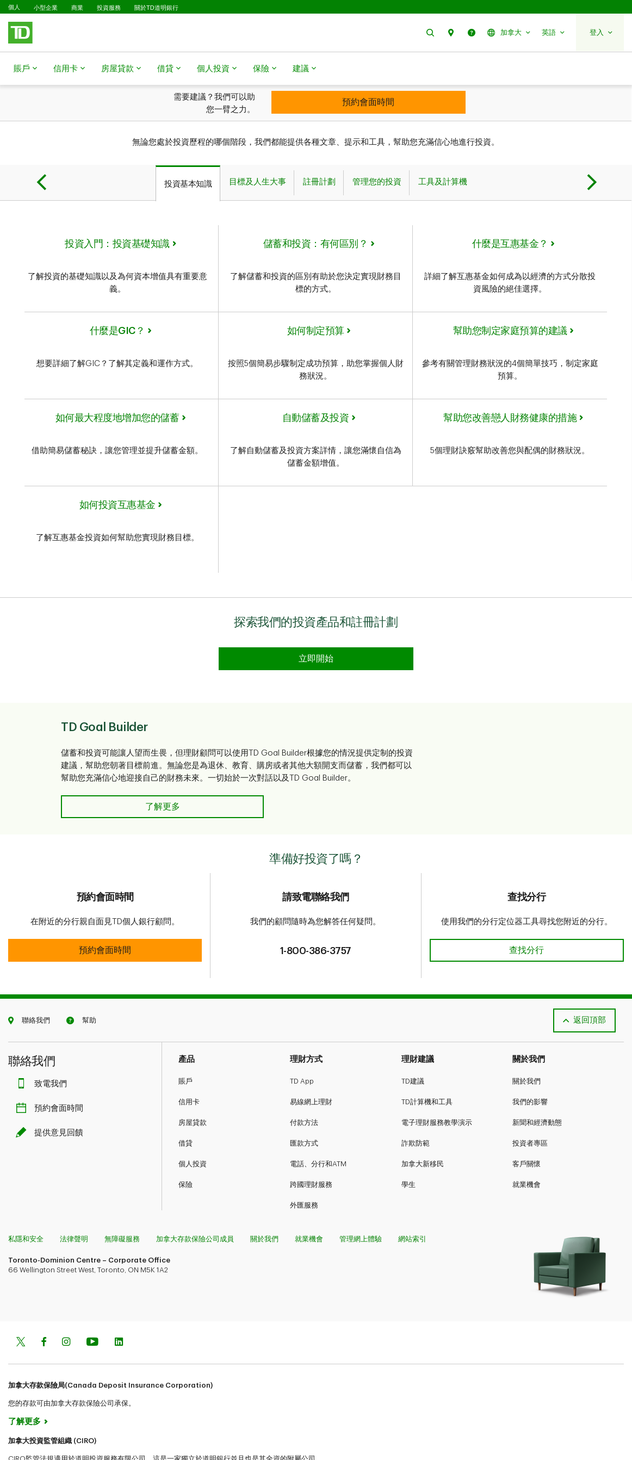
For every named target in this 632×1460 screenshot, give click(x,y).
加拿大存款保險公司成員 (195, 1199)
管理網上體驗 (360, 1199)
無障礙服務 (122, 1199)
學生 (408, 1144)
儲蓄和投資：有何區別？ (315, 216)
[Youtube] (92, 1303)
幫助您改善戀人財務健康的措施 (510, 390)
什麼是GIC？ (117, 303)
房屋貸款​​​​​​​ (121, 69)
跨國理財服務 (311, 1144)
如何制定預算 (315, 303)
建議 (304, 69)
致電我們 (44, 1044)
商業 (77, 7)
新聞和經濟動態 (537, 1082)
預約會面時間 (52, 1069)
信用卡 (69, 69)
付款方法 (304, 1082)
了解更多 (24, 1382)
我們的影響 (530, 1062)
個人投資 (217, 69)
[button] (430, 32)
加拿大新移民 (422, 1124)
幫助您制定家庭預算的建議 (510, 303)
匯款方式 (304, 1103)
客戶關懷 (526, 1124)
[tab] (188, 156)
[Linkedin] (119, 1303)
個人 (14, 7)
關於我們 (526, 1041)
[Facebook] (43, 1303)
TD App (302, 1041)
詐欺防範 (415, 1103)
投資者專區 (530, 1103)
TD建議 (412, 1041)
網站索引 (412, 1199)
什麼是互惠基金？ (510, 216)
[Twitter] (20, 1303)
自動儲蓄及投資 (315, 390)
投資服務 (109, 7)
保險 (264, 69)
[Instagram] (66, 1303)
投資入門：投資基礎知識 (117, 216)
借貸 (169, 69)
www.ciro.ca (33, 1437)
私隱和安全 (26, 1199)
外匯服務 (304, 1165)
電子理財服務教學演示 (436, 1082)
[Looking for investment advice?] (368, 102)
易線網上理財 (311, 1062)
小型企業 (46, 7)
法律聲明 (74, 1199)
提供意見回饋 (52, 1093)
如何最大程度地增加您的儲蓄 (117, 390)
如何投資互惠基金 (117, 477)
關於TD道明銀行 (156, 7)
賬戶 (25, 69)
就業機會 (526, 1144)
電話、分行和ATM (318, 1124)
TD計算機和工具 (427, 1062)
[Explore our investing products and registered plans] (316, 619)
